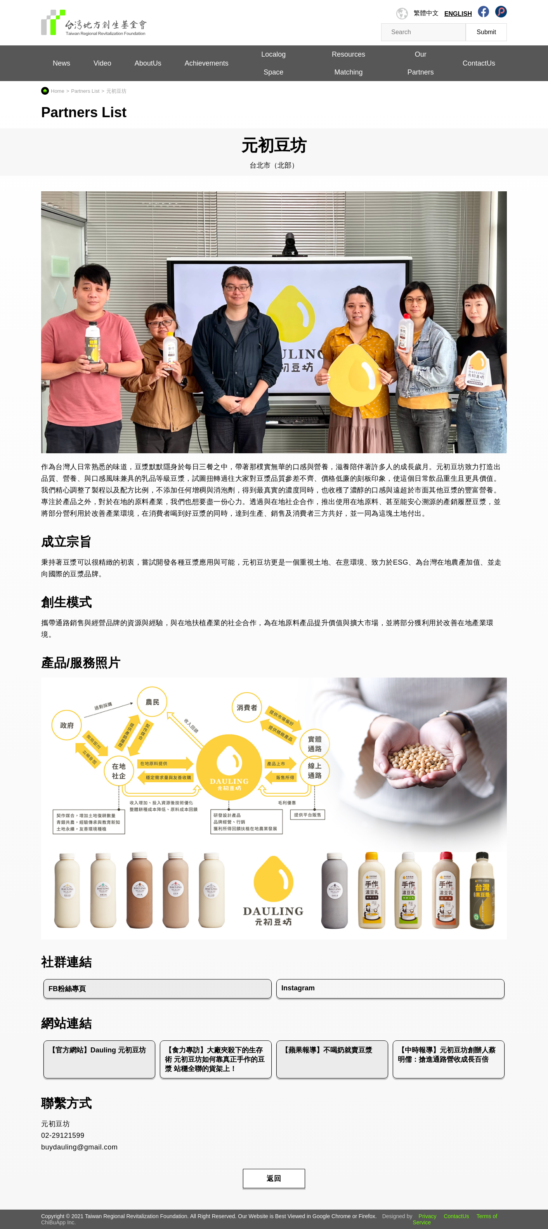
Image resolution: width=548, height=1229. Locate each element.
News (61, 63)
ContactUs (479, 63)
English (458, 13)
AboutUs (148, 63)
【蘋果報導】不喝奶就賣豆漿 (326, 1050)
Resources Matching (348, 63)
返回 (274, 1178)
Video (102, 63)
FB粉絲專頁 (67, 989)
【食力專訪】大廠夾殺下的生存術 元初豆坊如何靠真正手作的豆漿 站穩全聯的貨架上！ (215, 1059)
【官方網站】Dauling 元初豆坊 (97, 1050)
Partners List (85, 91)
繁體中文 (426, 13)
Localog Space (273, 63)
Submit (486, 32)
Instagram (298, 988)
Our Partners (421, 63)
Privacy (428, 1216)
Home (57, 91)
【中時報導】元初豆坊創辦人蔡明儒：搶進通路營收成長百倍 (447, 1054)
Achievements (207, 63)
